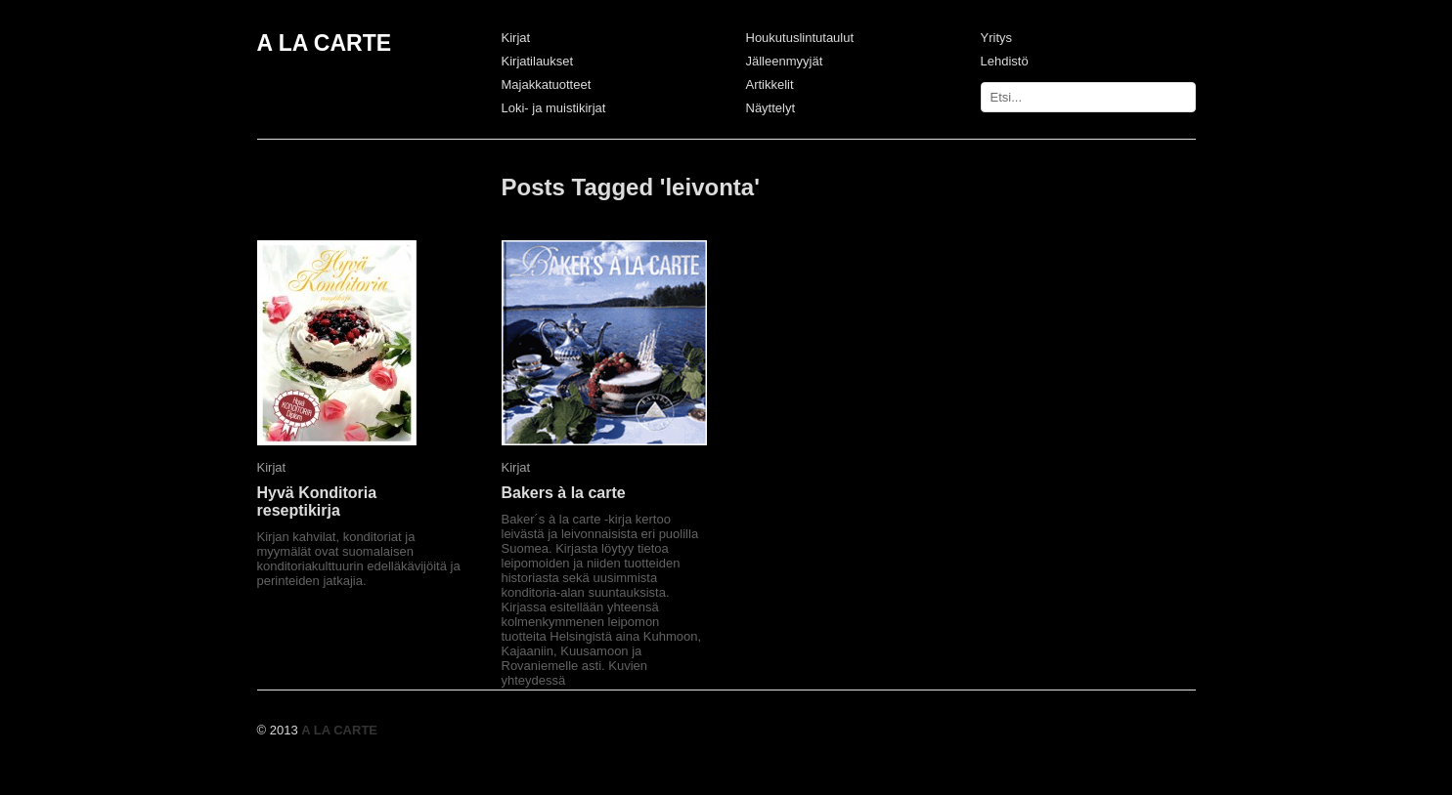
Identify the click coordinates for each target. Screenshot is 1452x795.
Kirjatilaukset (538, 61)
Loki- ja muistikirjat (554, 108)
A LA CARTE (324, 43)
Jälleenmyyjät (784, 61)
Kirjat (516, 37)
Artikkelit (770, 84)
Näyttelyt (771, 108)
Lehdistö (1005, 61)
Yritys (997, 37)
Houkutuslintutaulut (800, 37)
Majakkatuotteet (547, 84)
